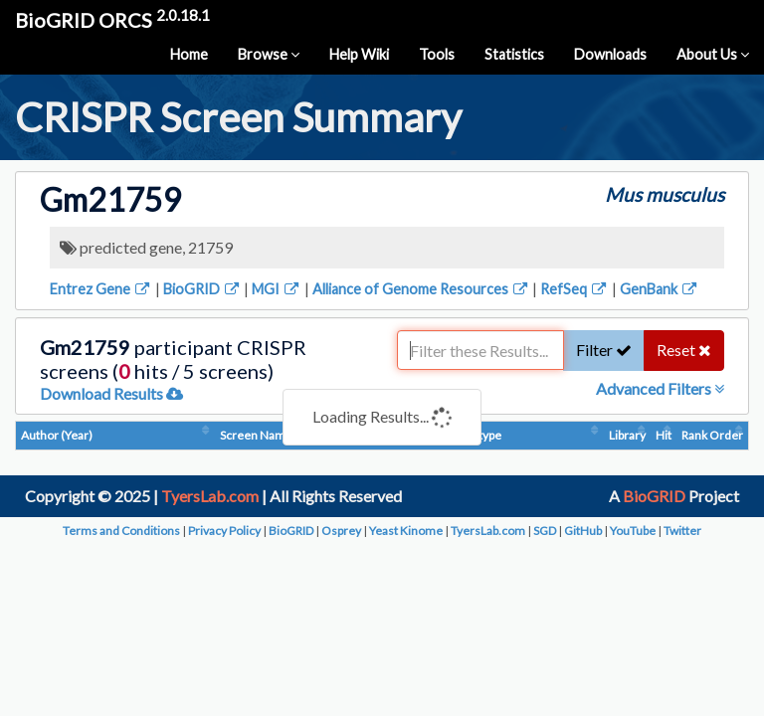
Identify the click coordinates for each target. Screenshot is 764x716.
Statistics (514, 54)
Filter (604, 349)
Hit (663, 435)
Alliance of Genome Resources (421, 288)
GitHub (583, 530)
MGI (276, 288)
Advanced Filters (660, 388)
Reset (684, 349)
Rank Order (712, 435)
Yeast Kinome (406, 530)
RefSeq (574, 288)
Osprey (341, 530)
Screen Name (256, 435)
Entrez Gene (101, 288)
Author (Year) (57, 435)
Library (627, 435)
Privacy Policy (224, 530)
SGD (544, 530)
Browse (268, 54)
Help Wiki (359, 54)
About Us (712, 54)
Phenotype (472, 435)
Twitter (682, 530)
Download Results (111, 393)
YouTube (633, 530)
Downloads (610, 54)
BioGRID (202, 288)
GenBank (659, 288)
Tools (437, 54)
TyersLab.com (210, 495)
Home (189, 54)
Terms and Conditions (121, 530)
